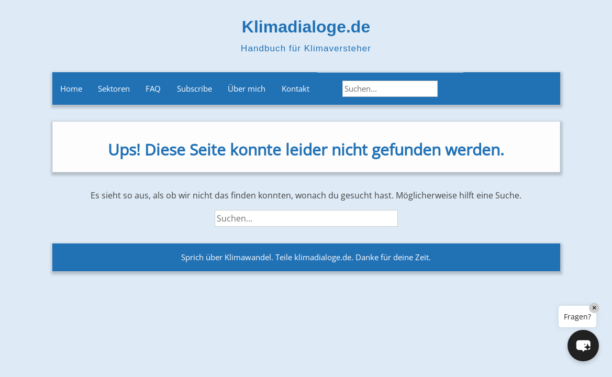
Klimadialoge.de (306, 26)
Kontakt (295, 88)
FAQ (153, 88)
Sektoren (114, 88)
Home (71, 88)
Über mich (246, 88)
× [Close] (594, 308)
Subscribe (194, 88)
